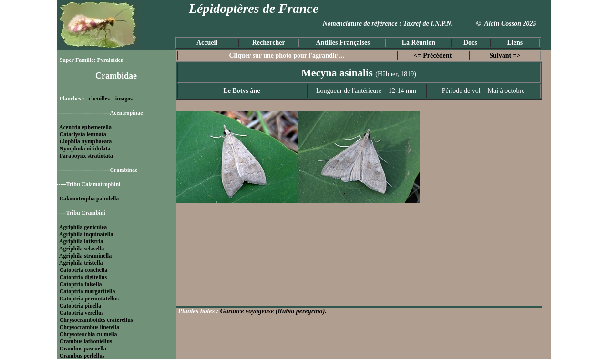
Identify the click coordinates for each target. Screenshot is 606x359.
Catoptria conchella (84, 270)
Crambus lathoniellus (86, 341)
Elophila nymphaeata (86, 141)
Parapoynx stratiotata (86, 155)
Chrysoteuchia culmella (88, 334)
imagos (124, 98)
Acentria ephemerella (85, 127)
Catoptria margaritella (87, 291)
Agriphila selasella (81, 248)
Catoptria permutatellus (89, 298)
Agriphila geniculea (83, 227)
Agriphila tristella (81, 262)
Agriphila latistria (81, 241)
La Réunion (418, 42)
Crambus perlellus (82, 355)
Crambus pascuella (83, 348)
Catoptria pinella (81, 305)
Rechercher (268, 42)
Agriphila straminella (85, 255)
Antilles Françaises (343, 42)
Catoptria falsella (81, 284)
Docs (470, 42)
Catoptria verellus (82, 312)
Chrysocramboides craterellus (96, 320)
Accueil (206, 42)
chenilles (99, 98)
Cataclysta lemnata (83, 134)
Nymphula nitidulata (85, 148)
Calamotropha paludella (89, 198)
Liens (515, 42)
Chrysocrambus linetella (90, 327)
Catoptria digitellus (83, 277)
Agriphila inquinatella (86, 234)
